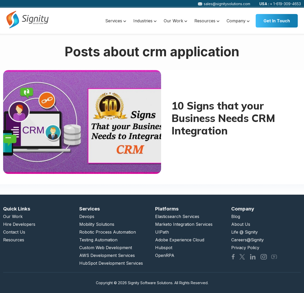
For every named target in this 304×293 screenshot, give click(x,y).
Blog (235, 216)
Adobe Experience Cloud (179, 239)
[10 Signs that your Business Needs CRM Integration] (82, 122)
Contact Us (14, 232)
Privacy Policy (245, 247)
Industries (144, 20)
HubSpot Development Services (111, 263)
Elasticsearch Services (177, 216)
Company (238, 20)
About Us (240, 224)
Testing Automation (98, 239)
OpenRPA (164, 255)
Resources (206, 20)
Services (115, 20)
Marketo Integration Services (184, 224)
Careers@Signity (247, 239)
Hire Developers (19, 224)
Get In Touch (276, 20)
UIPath (162, 232)
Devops (86, 216)
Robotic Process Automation (107, 232)
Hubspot (163, 247)
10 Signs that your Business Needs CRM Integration (223, 118)
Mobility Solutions (96, 224)
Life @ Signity (244, 232)
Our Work (175, 20)
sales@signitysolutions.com (224, 4)
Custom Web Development (105, 247)
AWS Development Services (107, 255)
